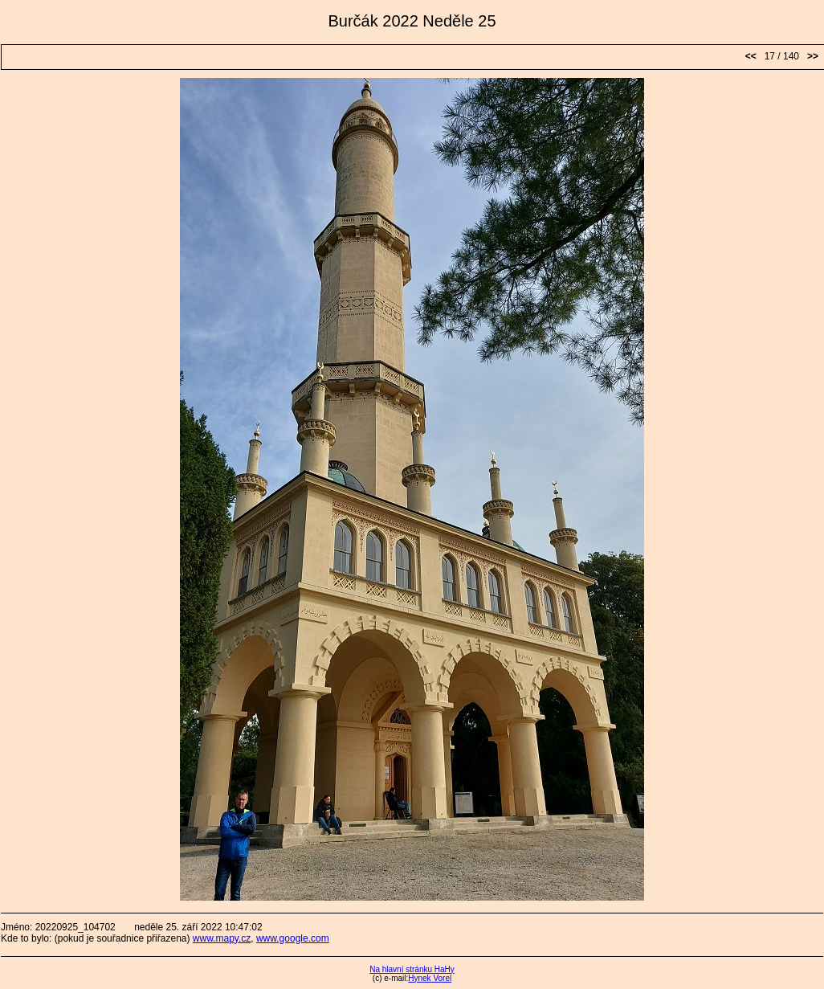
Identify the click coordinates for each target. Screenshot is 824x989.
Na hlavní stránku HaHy (412, 969)
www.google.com (292, 938)
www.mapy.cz (222, 938)
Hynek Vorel (429, 978)
